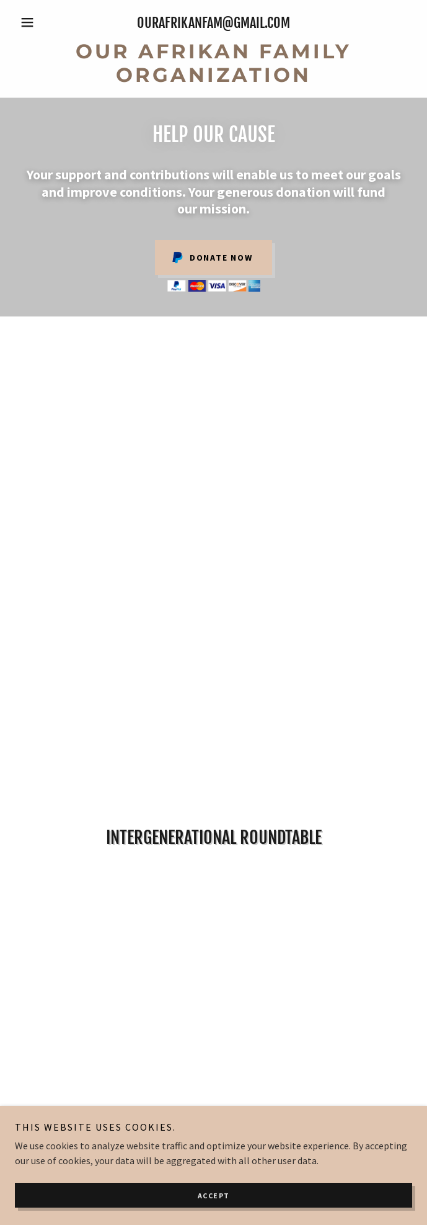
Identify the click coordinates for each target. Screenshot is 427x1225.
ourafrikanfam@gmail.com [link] (213, 22)
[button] (44, 22)
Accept (214, 1195)
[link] (213, 64)
